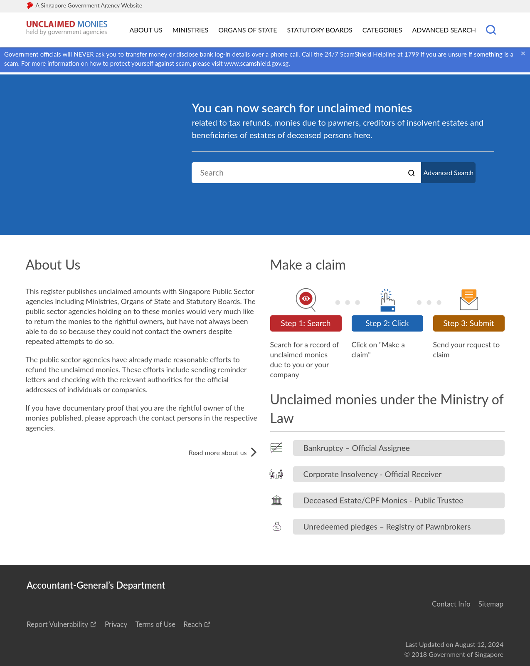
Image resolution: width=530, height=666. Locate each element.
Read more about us (224, 452)
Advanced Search (444, 30)
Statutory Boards (319, 30)
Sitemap (490, 603)
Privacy (116, 624)
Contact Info (451, 603)
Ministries (191, 30)
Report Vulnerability (57, 624)
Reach (192, 624)
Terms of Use (155, 624)
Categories (382, 30)
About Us (146, 30)
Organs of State (247, 30)
